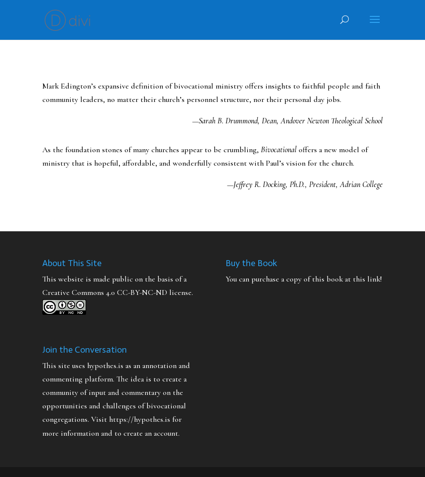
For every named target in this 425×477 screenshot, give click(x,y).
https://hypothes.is (139, 419)
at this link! (363, 279)
